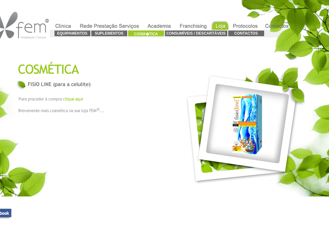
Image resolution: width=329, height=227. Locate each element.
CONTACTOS (246, 33)
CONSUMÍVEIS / (180, 33)
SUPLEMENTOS (109, 33)
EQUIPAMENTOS (72, 33)
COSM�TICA (146, 34)
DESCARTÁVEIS (210, 33)
